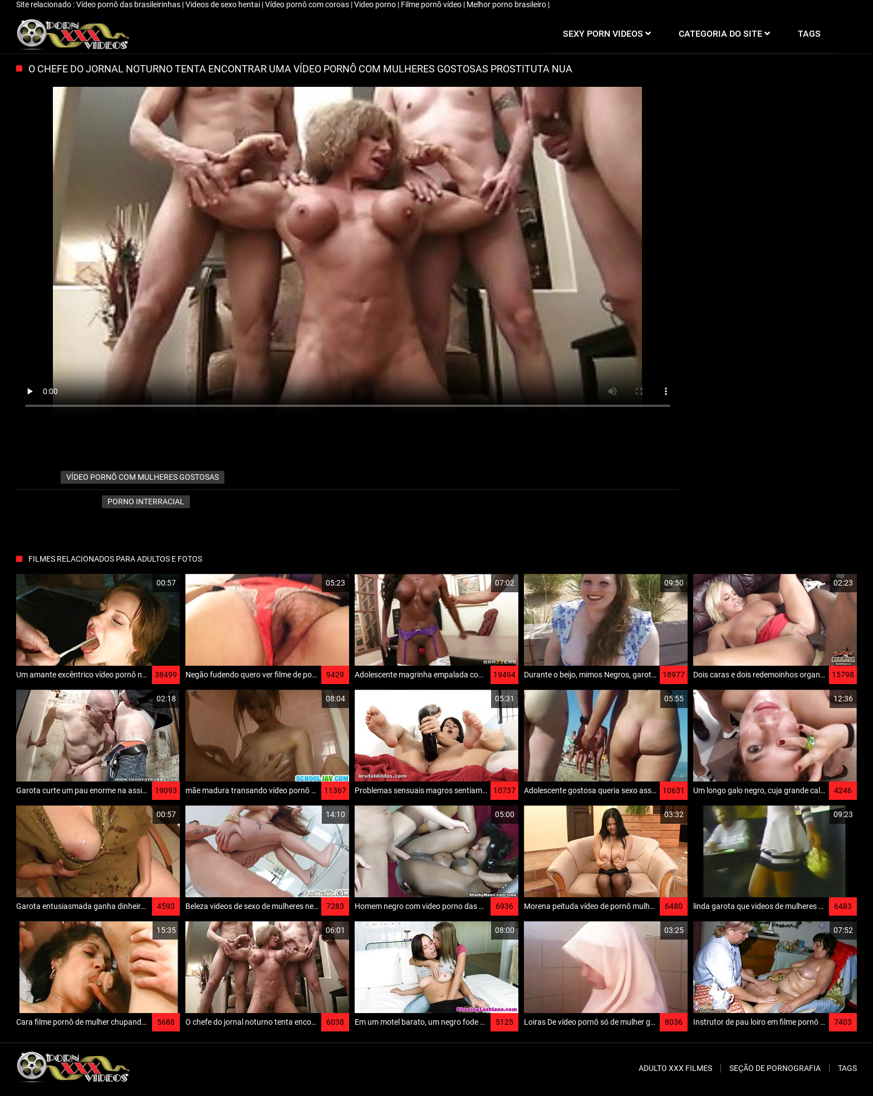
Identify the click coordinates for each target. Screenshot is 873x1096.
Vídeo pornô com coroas (308, 4)
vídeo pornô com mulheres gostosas (142, 477)
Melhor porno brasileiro (507, 4)
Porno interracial (145, 501)
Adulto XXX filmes (675, 1068)
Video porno (376, 4)
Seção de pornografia (775, 1068)
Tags (847, 1068)
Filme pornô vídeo (432, 4)
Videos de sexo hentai (223, 4)
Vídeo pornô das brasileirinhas (129, 4)
